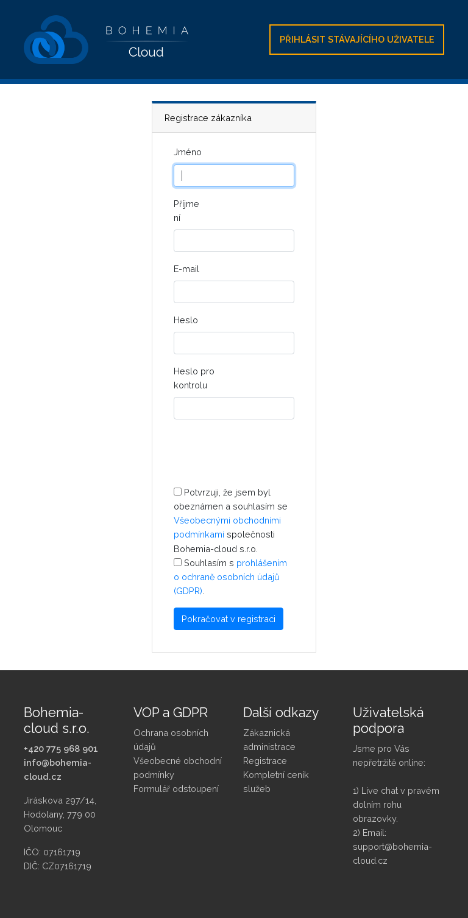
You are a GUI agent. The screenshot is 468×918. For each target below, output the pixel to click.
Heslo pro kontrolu (194, 378)
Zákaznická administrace (269, 739)
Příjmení (186, 210)
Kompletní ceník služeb (276, 781)
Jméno (188, 152)
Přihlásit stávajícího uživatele (357, 39)
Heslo (186, 320)
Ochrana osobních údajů (170, 739)
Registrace (265, 760)
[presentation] (266, 453)
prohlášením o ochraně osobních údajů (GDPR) (230, 577)
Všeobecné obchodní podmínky (177, 767)
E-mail (186, 269)
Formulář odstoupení (176, 788)
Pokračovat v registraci (228, 619)
